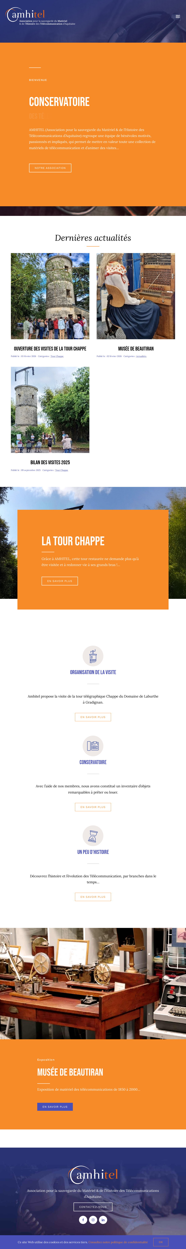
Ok (161, 1242)
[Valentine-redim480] (136, 255)
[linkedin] (103, 1220)
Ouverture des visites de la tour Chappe (50, 349)
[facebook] (83, 1220)
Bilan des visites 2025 (50, 462)
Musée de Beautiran (136, 349)
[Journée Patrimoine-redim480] (50, 255)
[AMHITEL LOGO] (93, 1167)
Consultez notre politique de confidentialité (118, 1242)
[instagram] (93, 1220)
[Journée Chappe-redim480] (50, 368)
